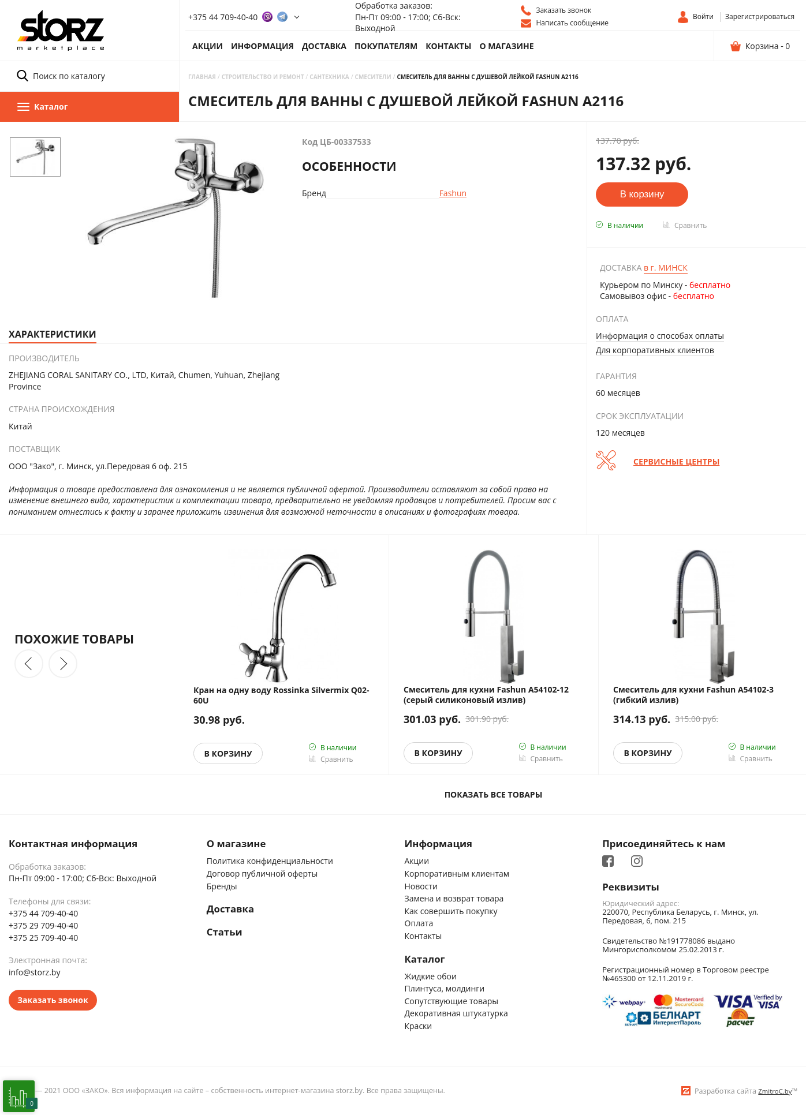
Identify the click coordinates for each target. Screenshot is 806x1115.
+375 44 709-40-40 (223, 17)
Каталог (425, 959)
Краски (418, 1025)
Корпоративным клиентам (457, 873)
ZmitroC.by (775, 1091)
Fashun (453, 193)
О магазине (506, 45)
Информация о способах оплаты (660, 335)
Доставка (324, 45)
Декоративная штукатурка (456, 1013)
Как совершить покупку (451, 911)
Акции (207, 45)
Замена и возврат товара (454, 898)
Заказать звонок (52, 999)
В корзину (228, 753)
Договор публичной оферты (262, 873)
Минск (666, 267)
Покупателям (386, 45)
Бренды (222, 886)
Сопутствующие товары (452, 1001)
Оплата (419, 923)
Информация (262, 45)
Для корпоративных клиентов (655, 350)
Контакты (448, 45)
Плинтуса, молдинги (445, 988)
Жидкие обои (431, 976)
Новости (421, 886)
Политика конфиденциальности (270, 860)
